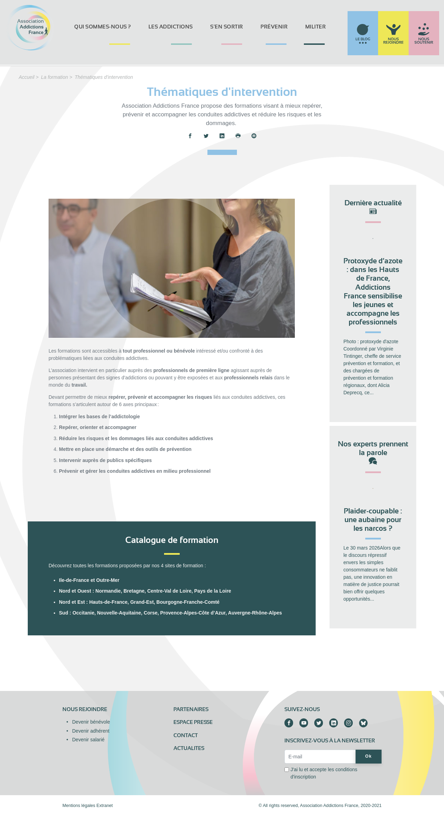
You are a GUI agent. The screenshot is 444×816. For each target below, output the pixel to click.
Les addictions (170, 27)
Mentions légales (78, 805)
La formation (54, 77)
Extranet (104, 805)
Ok (368, 756)
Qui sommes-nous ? (102, 27)
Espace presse (193, 722)
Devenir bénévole (91, 722)
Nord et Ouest (75, 591)
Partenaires (190, 709)
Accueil (26, 77)
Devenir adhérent (90, 731)
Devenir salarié (88, 739)
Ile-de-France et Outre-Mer (89, 580)
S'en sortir (226, 27)
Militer (315, 27)
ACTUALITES (188, 748)
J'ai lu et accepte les (323, 773)
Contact (185, 735)
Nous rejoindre (84, 709)
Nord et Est (72, 602)
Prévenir (274, 27)
